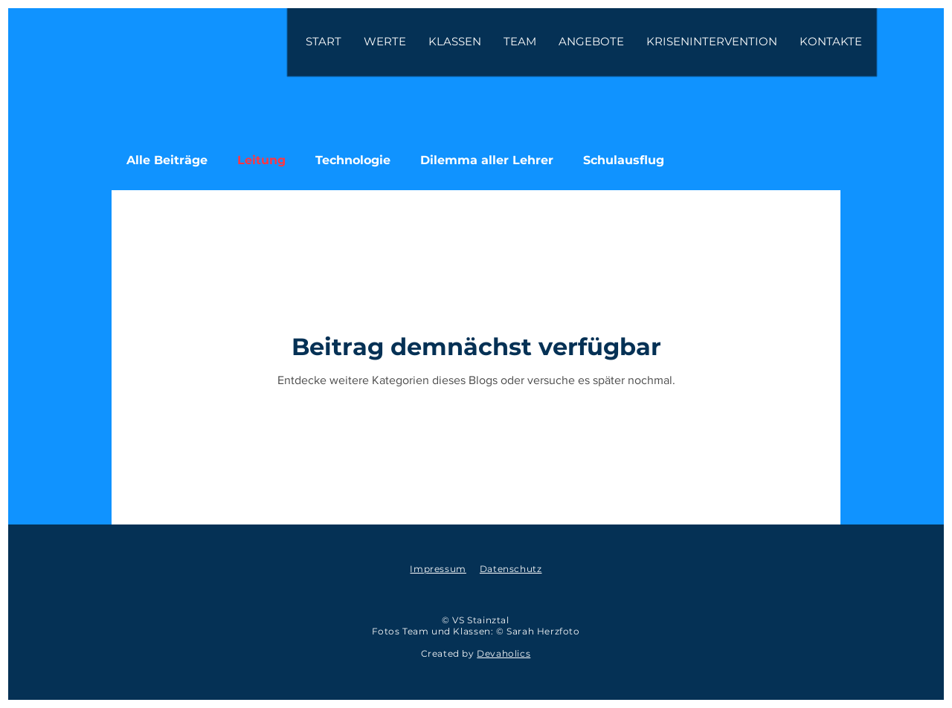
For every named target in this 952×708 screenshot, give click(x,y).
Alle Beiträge (167, 160)
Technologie (352, 160)
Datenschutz (511, 568)
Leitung (261, 160)
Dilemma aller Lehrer (486, 160)
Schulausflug (623, 160)
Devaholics (503, 653)
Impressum (438, 568)
